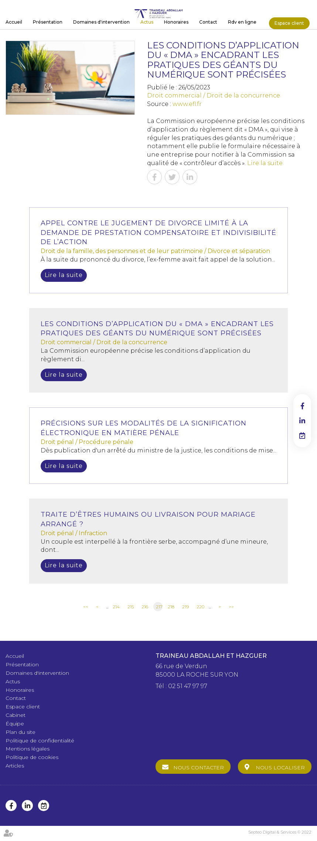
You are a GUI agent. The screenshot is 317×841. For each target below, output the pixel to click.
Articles (15, 765)
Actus (146, 22)
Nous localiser (280, 767)
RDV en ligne (302, 435)
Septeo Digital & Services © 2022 (279, 832)
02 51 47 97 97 (187, 686)
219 (185, 606)
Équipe (15, 723)
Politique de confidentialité (40, 740)
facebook (302, 406)
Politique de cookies (32, 757)
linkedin (302, 421)
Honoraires (176, 22)
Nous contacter (198, 767)
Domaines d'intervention (101, 22)
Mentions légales (28, 748)
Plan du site (20, 732)
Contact (208, 22)
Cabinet (15, 715)
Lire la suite (265, 163)
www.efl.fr (187, 103)
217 (159, 606)
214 (116, 606)
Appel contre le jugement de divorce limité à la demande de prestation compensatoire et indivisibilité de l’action (158, 232)
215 (130, 606)
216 (145, 606)
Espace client (289, 23)
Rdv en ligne (242, 22)
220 (200, 606)
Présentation (47, 22)
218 (171, 606)
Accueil (14, 22)
